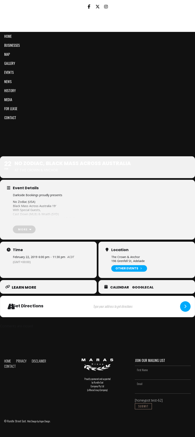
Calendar (119, 287)
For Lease (10, 108)
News (8, 81)
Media (8, 99)
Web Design (32, 421)
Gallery (9, 63)
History (10, 90)
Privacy (21, 361)
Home (8, 36)
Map (7, 54)
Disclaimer (39, 361)
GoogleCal (143, 287)
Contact (10, 117)
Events (9, 72)
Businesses (12, 45)
